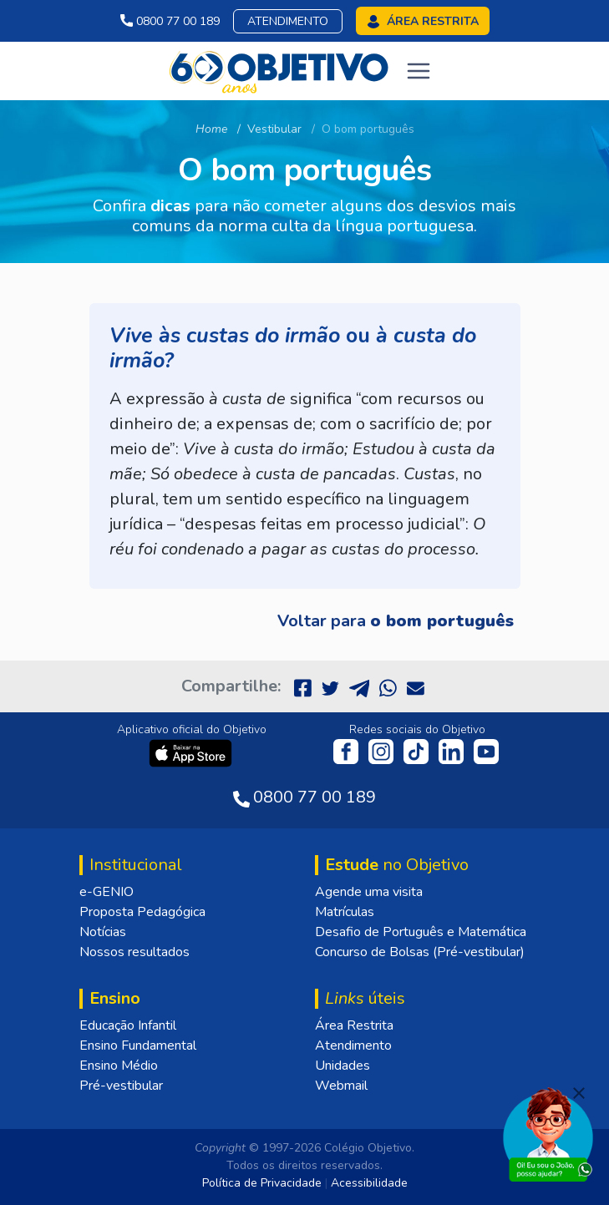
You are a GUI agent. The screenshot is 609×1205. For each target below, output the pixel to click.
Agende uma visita (369, 892)
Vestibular (274, 129)
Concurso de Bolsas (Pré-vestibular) (420, 952)
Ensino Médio (118, 1065)
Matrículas (344, 912)
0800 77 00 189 (170, 21)
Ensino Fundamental (137, 1045)
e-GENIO (106, 892)
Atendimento (287, 21)
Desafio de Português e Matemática (420, 932)
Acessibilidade (369, 1183)
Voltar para (395, 621)
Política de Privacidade (262, 1183)
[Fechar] (579, 1093)
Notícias (102, 932)
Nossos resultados (134, 952)
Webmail (341, 1085)
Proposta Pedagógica (142, 912)
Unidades (342, 1065)
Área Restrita (354, 1025)
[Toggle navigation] (418, 71)
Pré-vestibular (121, 1085)
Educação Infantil (127, 1025)
